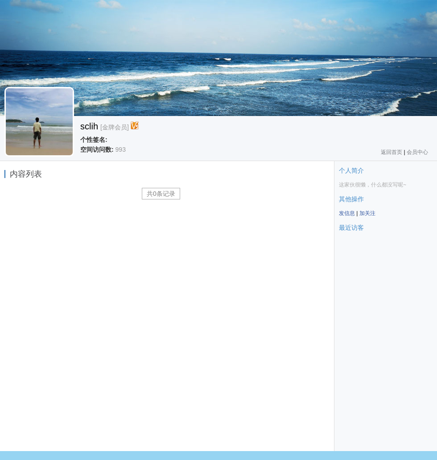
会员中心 (417, 152)
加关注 (367, 213)
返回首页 (391, 152)
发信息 (347, 213)
